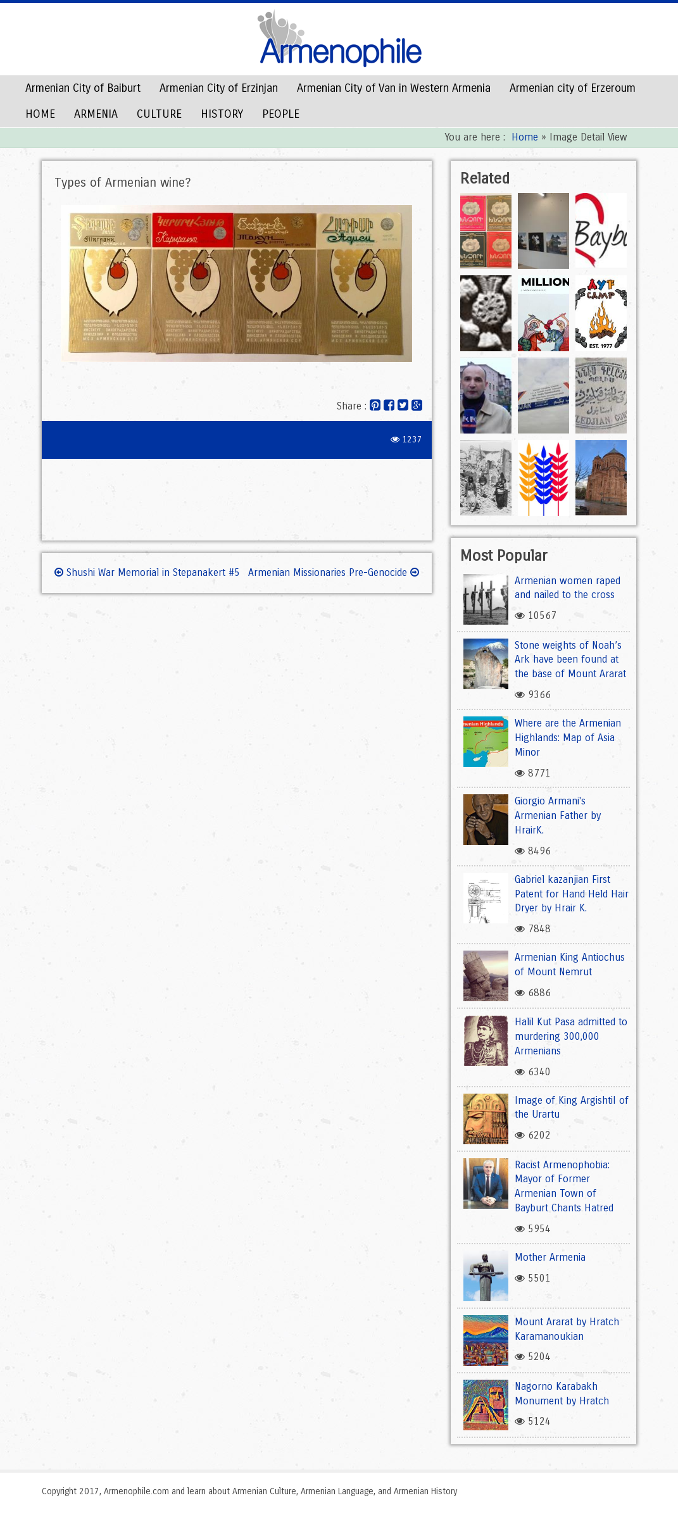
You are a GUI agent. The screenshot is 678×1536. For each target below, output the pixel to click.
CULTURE (159, 114)
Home (525, 137)
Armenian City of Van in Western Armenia (394, 88)
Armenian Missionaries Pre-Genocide (333, 572)
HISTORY (222, 114)
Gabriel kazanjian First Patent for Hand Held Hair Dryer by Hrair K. (572, 894)
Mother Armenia (550, 1257)
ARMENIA (96, 114)
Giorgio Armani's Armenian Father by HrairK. (558, 815)
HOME (40, 114)
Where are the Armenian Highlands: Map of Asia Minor (568, 737)
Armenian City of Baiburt (83, 88)
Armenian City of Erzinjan (219, 88)
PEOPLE (280, 114)
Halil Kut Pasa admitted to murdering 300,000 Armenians (571, 1036)
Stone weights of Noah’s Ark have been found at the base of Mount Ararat (570, 659)
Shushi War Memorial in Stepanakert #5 (147, 572)
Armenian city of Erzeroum (573, 88)
